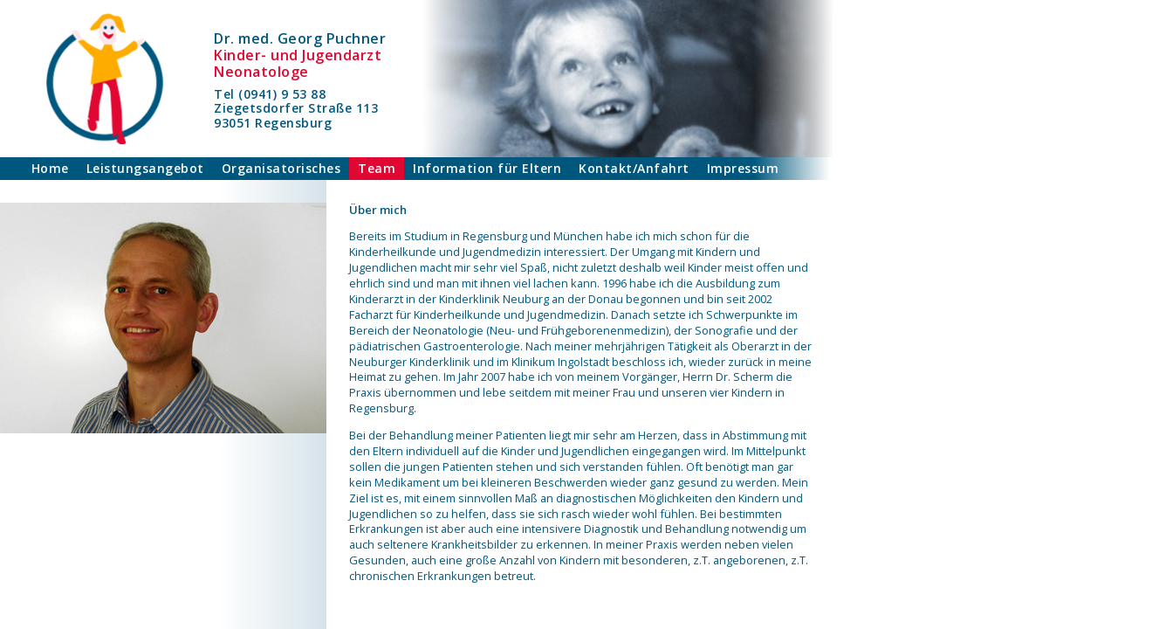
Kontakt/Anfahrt (634, 168)
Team (376, 168)
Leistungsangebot (145, 168)
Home (50, 168)
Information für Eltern (487, 168)
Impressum (743, 168)
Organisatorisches (281, 168)
